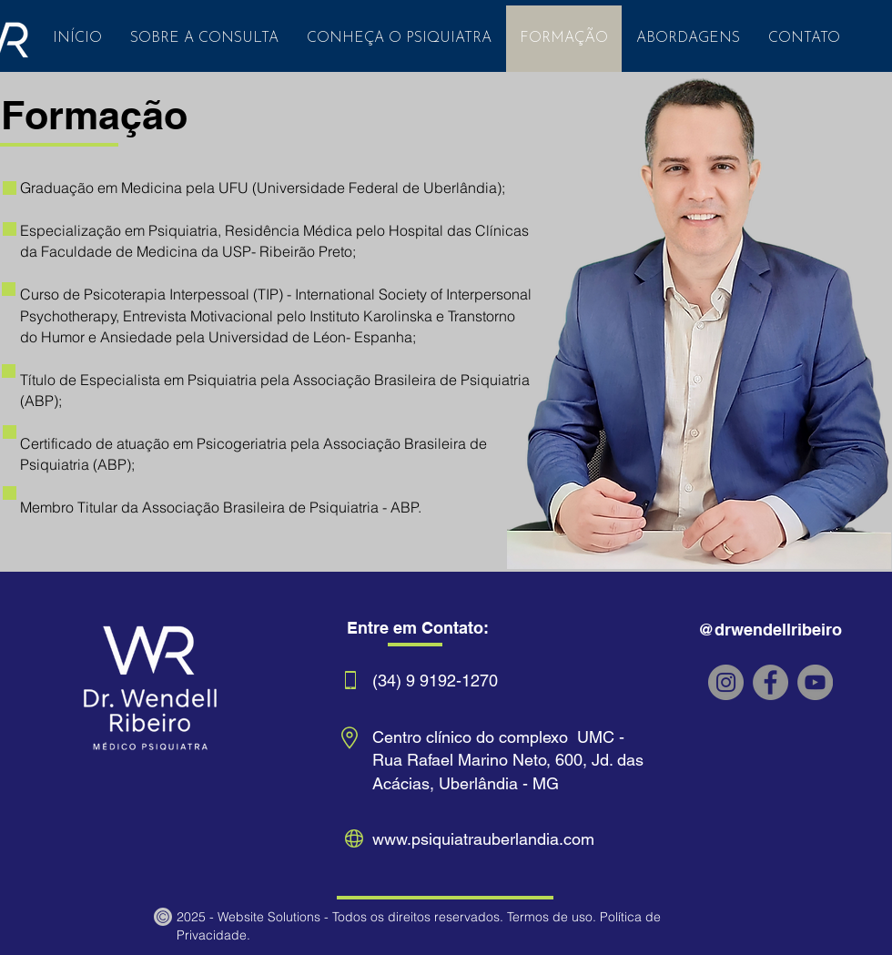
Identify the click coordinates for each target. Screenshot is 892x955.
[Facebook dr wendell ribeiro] (770, 682)
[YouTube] (815, 682)
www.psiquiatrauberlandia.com (483, 838)
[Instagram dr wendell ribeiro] (726, 682)
